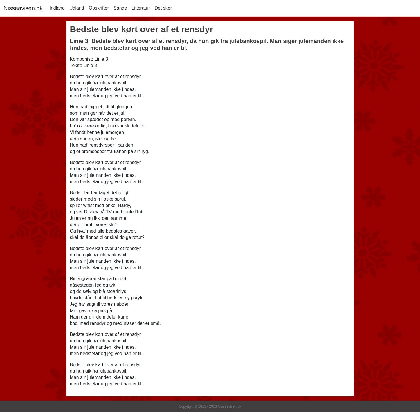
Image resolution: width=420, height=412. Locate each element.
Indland (57, 8)
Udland (76, 8)
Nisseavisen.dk (23, 8)
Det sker (163, 8)
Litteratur (140, 8)
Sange (120, 8)
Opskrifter (99, 8)
